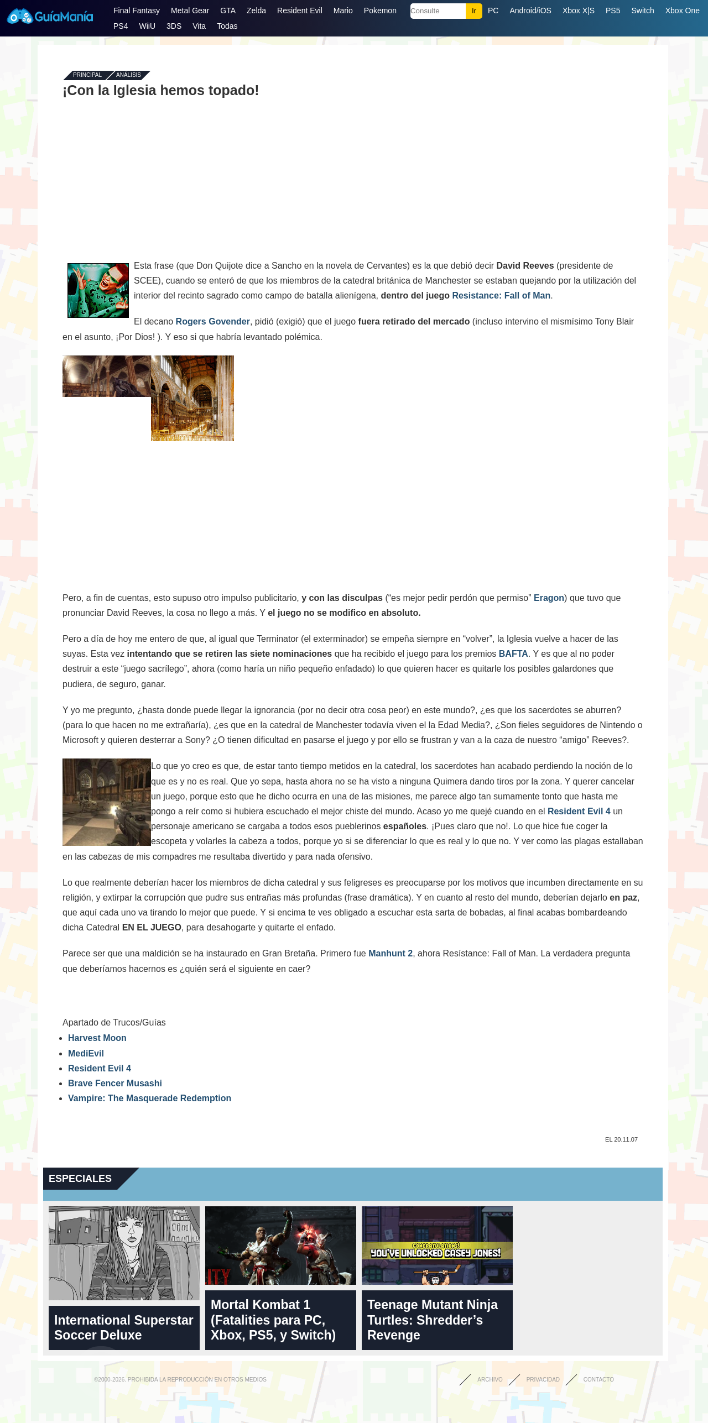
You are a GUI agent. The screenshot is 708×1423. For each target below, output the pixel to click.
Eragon (549, 598)
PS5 (613, 10)
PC (493, 10)
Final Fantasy (136, 10)
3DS (173, 26)
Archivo (490, 1380)
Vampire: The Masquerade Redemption (149, 1098)
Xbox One (682, 10)
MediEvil (86, 1053)
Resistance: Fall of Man (501, 295)
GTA (228, 10)
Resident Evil (299, 10)
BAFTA (513, 653)
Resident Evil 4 (579, 811)
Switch (642, 10)
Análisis (128, 75)
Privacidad (543, 1380)
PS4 (120, 26)
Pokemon (380, 10)
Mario (343, 10)
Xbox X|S (579, 10)
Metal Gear (190, 10)
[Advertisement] (353, 178)
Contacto (599, 1380)
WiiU (147, 26)
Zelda (256, 10)
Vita (199, 26)
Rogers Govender (213, 321)
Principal (87, 75)
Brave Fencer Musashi (115, 1083)
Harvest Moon (97, 1038)
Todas (227, 26)
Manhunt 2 (390, 953)
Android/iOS (530, 10)
